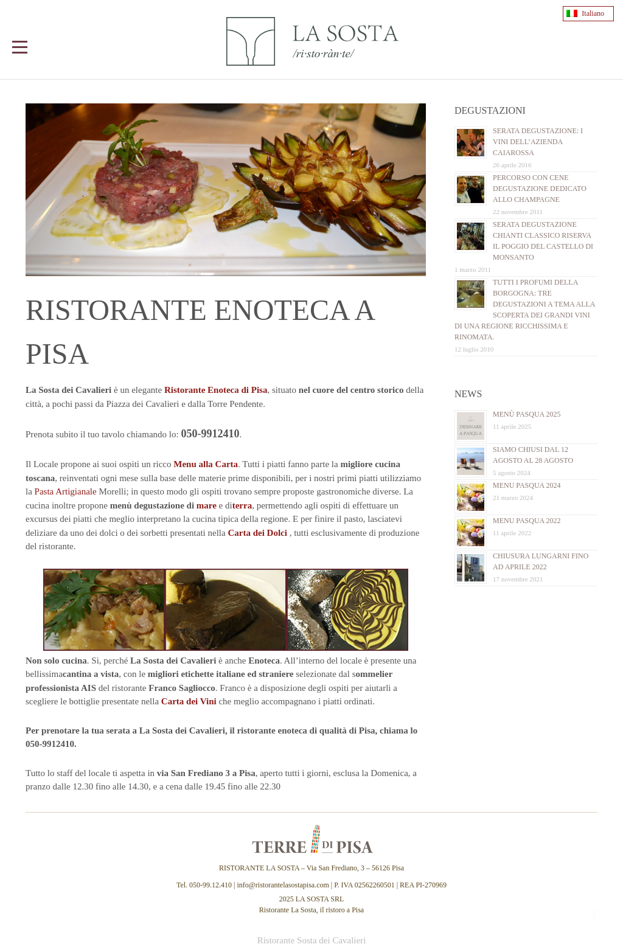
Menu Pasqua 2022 (527, 520)
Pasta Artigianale (66, 491)
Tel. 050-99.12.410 (205, 885)
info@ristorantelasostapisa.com (283, 885)
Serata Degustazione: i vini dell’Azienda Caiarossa (538, 142)
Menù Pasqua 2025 (527, 414)
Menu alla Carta (205, 464)
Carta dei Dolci (257, 533)
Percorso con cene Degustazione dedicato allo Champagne (539, 188)
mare (207, 505)
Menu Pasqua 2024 (527, 485)
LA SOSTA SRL (320, 899)
